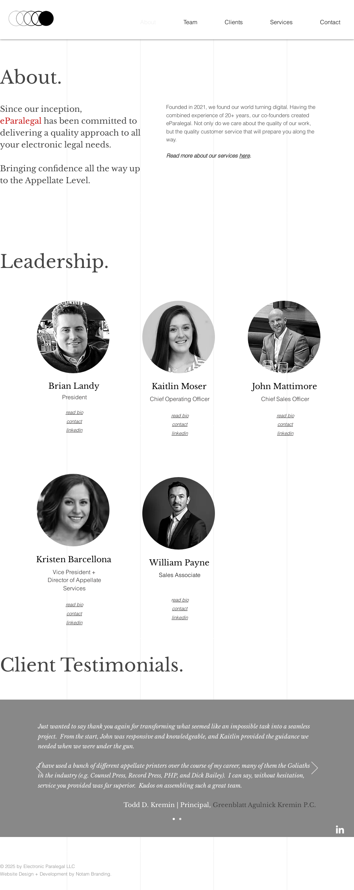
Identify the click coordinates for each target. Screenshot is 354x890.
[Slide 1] (174, 819)
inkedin (285, 433)
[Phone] (340, 850)
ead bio (181, 600)
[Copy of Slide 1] (180, 819)
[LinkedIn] (340, 829)
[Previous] (39, 768)
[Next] (314, 768)
